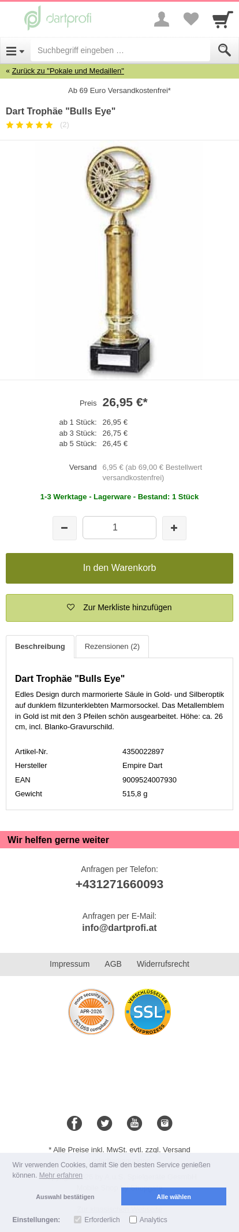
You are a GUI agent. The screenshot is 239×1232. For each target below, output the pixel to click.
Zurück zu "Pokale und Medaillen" (68, 70)
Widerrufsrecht (163, 963)
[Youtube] (135, 1124)
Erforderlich (102, 1220)
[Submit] (224, 50)
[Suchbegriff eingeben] (120, 50)
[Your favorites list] (190, 19)
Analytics (153, 1220)
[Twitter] (104, 1124)
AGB (113, 963)
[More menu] (161, 19)
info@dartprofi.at (119, 928)
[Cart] (223, 19)
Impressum (69, 963)
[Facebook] (74, 1124)
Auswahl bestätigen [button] (65, 1196)
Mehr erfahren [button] (61, 1175)
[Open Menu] (15, 50)
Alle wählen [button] (173, 1196)
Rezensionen (112, 646)
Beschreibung (40, 646)
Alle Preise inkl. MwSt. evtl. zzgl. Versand (122, 1149)
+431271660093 (119, 883)
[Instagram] (165, 1124)
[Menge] (119, 527)
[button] (119, 608)
